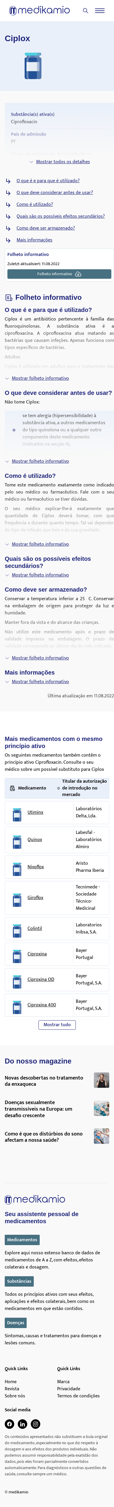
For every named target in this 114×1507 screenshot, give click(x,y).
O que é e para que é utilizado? (48, 181)
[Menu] (100, 11)
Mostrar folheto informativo (37, 378)
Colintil (35, 928)
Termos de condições (78, 1396)
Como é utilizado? (35, 204)
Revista (12, 1389)
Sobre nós (15, 1396)
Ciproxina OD (41, 979)
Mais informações (34, 240)
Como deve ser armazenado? (46, 228)
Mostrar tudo (57, 1025)
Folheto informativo (59, 274)
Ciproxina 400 (42, 1005)
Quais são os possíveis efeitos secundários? (61, 216)
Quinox (35, 839)
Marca (63, 1382)
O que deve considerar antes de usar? (55, 192)
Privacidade (68, 1389)
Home (11, 1382)
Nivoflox (36, 867)
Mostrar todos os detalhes (59, 162)
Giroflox (35, 897)
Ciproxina (37, 954)
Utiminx (35, 812)
